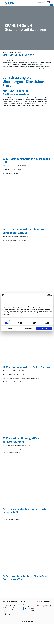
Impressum (31, 610)
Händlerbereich (40, 2)
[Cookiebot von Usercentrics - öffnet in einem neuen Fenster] (46, 295)
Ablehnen (10, 328)
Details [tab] (27, 298)
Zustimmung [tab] (9, 298)
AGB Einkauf (31, 608)
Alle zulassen (44, 328)
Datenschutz (31, 612)
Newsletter (31, 605)
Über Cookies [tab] (44, 298)
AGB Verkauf (31, 606)
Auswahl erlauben (27, 328)
